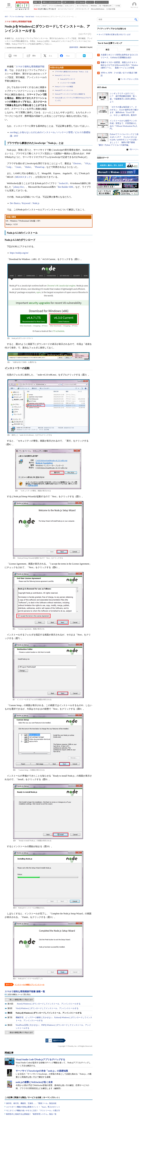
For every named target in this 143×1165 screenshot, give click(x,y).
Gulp (9, 167)
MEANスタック (23, 177)
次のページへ (58, 1040)
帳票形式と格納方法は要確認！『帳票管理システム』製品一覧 (31, 1114)
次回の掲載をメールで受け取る (19, 994)
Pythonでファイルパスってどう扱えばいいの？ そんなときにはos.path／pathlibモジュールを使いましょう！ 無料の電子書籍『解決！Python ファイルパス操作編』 (117, 139)
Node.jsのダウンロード (67, 79)
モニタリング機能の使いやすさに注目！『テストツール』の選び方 (33, 1110)
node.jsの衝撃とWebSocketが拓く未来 (34, 1082)
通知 (34, 56)
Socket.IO (63, 183)
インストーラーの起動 (67, 83)
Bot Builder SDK (65, 187)
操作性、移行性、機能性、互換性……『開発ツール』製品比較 (31, 1103)
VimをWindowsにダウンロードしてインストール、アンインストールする (47, 1008)
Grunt (18, 167)
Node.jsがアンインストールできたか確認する (70, 94)
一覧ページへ (133, 149)
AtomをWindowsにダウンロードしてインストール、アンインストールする (49, 1004)
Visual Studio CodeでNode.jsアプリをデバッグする (40, 1059)
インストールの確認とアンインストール (29, 985)
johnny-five (19, 187)
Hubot (28, 167)
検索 (136, 19)
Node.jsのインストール (62, 75)
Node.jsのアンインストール (64, 90)
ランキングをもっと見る (129, 79)
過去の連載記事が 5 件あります (21, 1032)
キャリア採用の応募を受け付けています (114, 35)
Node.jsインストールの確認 (64, 86)
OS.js (87, 163)
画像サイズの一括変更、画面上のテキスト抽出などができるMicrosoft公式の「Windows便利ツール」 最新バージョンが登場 (119, 65)
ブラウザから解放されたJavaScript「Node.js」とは (71, 71)
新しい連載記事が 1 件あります (21, 1000)
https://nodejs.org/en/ (19, 253)
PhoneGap (39, 167)
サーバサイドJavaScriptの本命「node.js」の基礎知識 (42, 1071)
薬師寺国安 (74, 47)
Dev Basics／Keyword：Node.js (24, 203)
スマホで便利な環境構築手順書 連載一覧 (25, 991)
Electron (77, 163)
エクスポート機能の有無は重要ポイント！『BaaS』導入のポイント (33, 1107)
